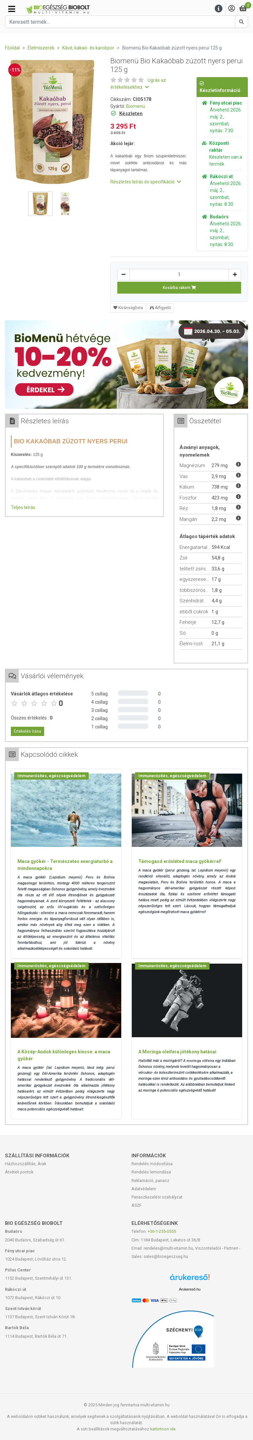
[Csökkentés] (123, 274)
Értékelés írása (27, 731)
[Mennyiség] (179, 274)
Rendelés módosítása (152, 1163)
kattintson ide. (163, 1428)
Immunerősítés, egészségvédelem (51, 776)
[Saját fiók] (232, 8)
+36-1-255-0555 (162, 1231)
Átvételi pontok (19, 1171)
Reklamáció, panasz (150, 1180)
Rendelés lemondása (151, 1171)
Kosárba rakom (179, 287)
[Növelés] (235, 274)
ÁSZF (136, 1205)
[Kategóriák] (11, 9)
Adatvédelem (143, 1188)
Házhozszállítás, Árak (25, 1163)
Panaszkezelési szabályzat (157, 1197)
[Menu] (219, 9)
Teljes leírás (23, 507)
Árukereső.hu (189, 1289)
